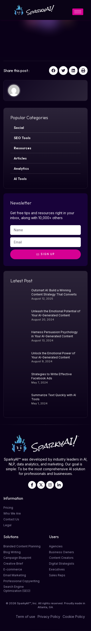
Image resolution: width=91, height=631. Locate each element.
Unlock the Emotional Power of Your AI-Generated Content (53, 355)
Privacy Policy (49, 616)
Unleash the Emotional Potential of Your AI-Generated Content (55, 313)
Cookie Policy (74, 616)
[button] (53, 70)
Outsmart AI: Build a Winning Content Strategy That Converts (54, 292)
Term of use (25, 616)
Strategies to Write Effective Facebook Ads (51, 376)
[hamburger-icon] (77, 12)
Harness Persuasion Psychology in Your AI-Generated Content (54, 334)
